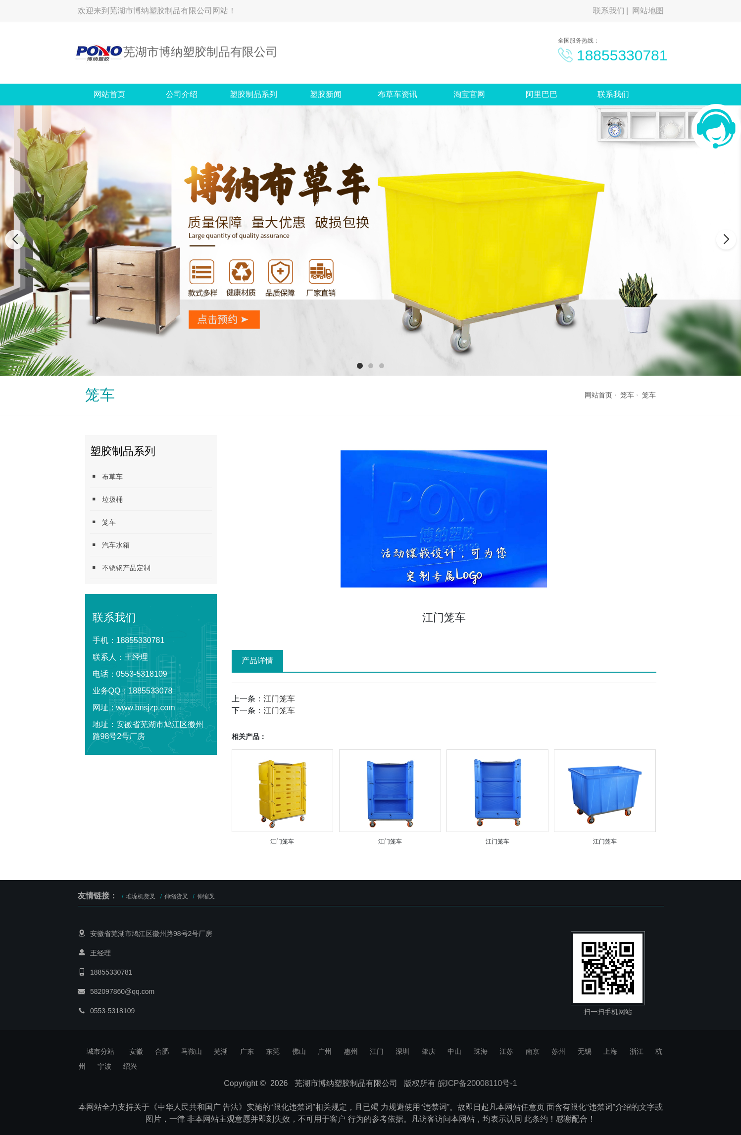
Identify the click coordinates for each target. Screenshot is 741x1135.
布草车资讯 (397, 94)
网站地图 (648, 10)
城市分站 (100, 1051)
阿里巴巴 (541, 94)
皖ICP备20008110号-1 (477, 1083)
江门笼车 (279, 698)
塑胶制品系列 (253, 94)
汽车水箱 (110, 545)
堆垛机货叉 (140, 896)
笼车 (627, 395)
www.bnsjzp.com (145, 707)
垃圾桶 (106, 499)
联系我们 (609, 10)
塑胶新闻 (326, 94)
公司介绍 (182, 94)
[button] (360, 366)
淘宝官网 (469, 94)
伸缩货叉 (176, 896)
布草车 (106, 476)
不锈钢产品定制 (120, 567)
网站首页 (109, 94)
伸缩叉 (206, 896)
